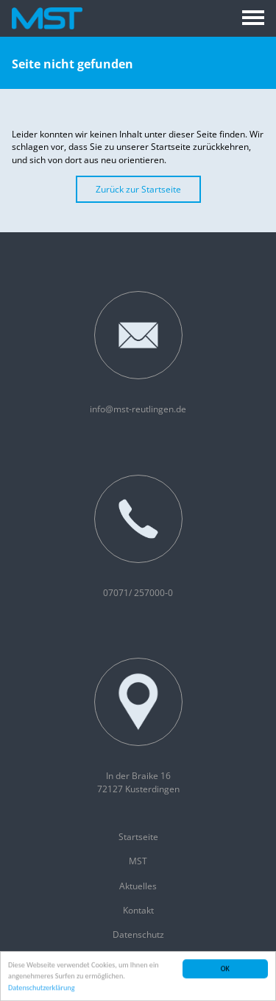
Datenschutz (138, 934)
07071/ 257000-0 (138, 537)
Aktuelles (138, 886)
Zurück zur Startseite (138, 189)
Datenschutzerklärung (41, 988)
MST (138, 861)
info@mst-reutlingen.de (138, 353)
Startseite (138, 836)
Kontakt (138, 910)
